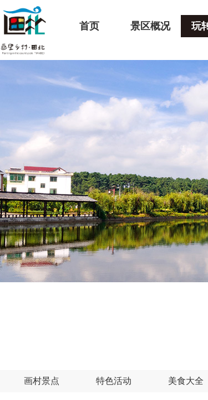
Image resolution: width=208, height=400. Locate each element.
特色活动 (113, 381)
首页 (89, 26)
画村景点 (41, 381)
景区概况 (150, 26)
